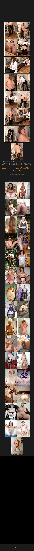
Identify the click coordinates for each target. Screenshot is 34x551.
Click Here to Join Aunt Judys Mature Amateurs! (17, 169)
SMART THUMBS (20, 454)
